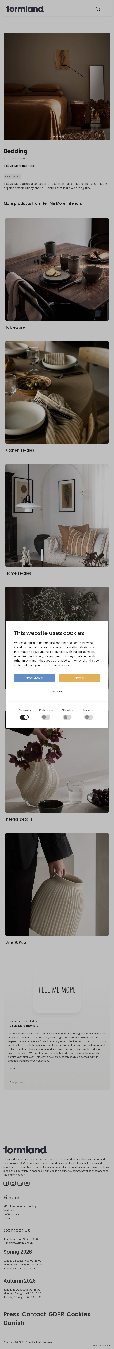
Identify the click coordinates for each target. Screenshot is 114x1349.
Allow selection (35, 677)
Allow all (79, 677)
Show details (57, 692)
